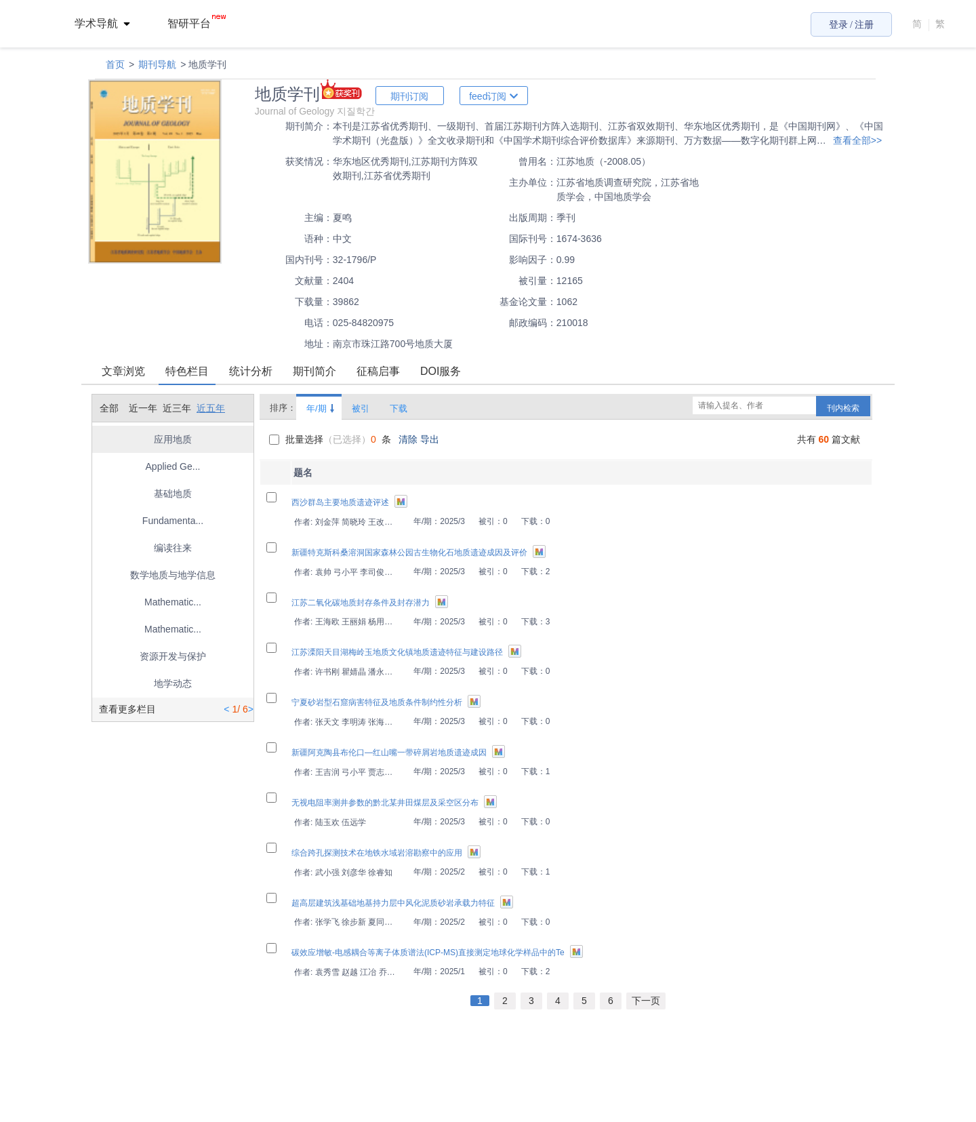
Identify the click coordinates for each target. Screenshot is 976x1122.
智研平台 (196, 23)
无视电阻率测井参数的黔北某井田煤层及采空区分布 (385, 802)
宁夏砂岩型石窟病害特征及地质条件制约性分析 (376, 702)
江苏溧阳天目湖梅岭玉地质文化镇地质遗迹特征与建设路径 (397, 652)
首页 (115, 64)
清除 (409, 439)
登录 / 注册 (851, 25)
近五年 (211, 408)
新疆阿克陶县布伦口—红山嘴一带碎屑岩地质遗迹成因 (389, 752)
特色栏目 (187, 371)
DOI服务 (440, 371)
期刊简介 (314, 371)
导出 (429, 439)
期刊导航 (157, 64)
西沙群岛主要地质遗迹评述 (340, 502)
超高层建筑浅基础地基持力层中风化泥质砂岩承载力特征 (393, 903)
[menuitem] (110, 24)
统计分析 (250, 371)
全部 (109, 408)
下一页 (646, 1000)
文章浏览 (123, 371)
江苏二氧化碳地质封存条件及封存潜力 (360, 602)
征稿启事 (378, 371)
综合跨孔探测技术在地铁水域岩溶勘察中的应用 (376, 853)
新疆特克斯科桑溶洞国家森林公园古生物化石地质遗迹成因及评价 (409, 552)
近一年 (143, 408)
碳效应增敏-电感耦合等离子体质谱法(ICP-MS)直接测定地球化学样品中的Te (428, 952)
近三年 (177, 408)
